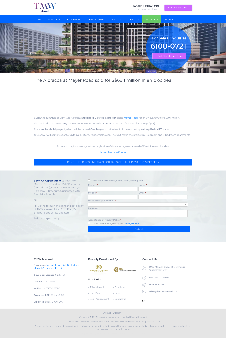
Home (40, 19)
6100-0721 (168, 46)
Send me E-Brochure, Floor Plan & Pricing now (117, 180)
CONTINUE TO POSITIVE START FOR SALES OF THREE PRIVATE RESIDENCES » (113, 162)
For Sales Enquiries (169, 38)
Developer (54, 19)
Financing (132, 19)
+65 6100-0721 (156, 284)
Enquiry (93, 185)
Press (116, 19)
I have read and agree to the (115, 223)
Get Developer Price (170, 56)
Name (142, 185)
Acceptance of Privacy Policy (104, 220)
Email (142, 192)
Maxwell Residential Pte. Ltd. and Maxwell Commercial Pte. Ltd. (113, 321)
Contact (168, 19)
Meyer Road (131, 117)
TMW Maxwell (74, 19)
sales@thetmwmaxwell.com (163, 291)
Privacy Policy (131, 223)
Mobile (92, 192)
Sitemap (107, 313)
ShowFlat (151, 19)
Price (117, 293)
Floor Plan (95, 293)
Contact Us (120, 299)
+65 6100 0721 (153, 321)
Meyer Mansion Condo (113, 152)
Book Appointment (99, 299)
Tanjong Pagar (97, 19)
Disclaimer (118, 313)
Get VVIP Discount (178, 8)
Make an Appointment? (102, 200)
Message (93, 208)
